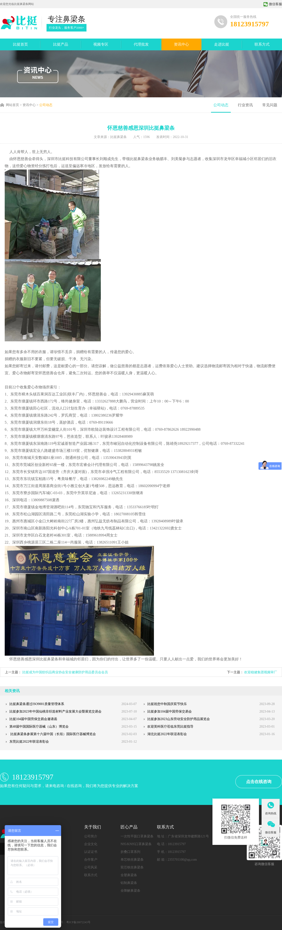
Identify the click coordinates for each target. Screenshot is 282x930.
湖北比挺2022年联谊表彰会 (167, 734)
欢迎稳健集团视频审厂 (260, 672)
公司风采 (90, 867)
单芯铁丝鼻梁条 (132, 859)
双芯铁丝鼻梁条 (132, 867)
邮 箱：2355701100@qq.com (177, 859)
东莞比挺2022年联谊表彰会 (29, 741)
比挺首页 (20, 44)
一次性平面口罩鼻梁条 (137, 836)
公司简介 (90, 836)
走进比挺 (221, 44)
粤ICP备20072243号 (78, 922)
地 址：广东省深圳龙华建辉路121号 (183, 836)
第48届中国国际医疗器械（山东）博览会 (39, 726)
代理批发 (141, 44)
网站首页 (12, 105)
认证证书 (90, 852)
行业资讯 (245, 105)
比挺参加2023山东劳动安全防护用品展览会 (178, 719)
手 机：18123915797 (171, 852)
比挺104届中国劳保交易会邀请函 (33, 719)
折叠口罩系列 (130, 852)
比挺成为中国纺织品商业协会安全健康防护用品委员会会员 (65, 672)
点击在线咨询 (258, 781)
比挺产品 (60, 44)
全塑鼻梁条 (129, 875)
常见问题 (269, 105)
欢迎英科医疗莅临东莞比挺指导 (170, 726)
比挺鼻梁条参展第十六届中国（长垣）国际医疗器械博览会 (52, 734)
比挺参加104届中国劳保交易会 (169, 711)
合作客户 (90, 859)
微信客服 (272, 4)
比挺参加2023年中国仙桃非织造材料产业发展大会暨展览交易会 (55, 711)
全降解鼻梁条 (130, 890)
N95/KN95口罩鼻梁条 (136, 844)
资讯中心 (181, 44)
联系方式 (262, 44)
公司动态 (45, 105)
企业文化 (90, 844)
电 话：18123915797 (171, 844)
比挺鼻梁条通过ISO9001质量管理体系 (36, 704)
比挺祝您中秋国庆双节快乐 (167, 704)
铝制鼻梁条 (129, 883)
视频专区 (100, 44)
